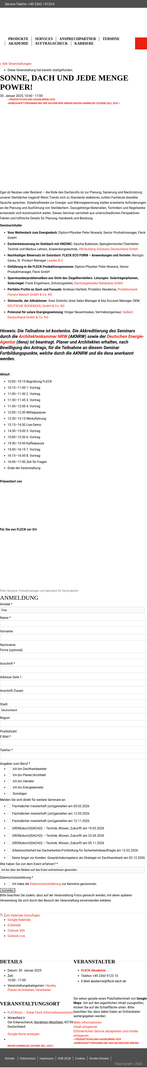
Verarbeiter (43, 990)
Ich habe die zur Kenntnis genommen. (54, 884)
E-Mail (5, 736)
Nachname (7, 645)
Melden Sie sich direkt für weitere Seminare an (32, 800)
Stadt (4, 704)
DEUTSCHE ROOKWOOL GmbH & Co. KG (36, 306)
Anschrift (7, 663)
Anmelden (8, 890)
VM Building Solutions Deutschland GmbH (108, 249)
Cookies (80, 1058)
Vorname (6, 631)
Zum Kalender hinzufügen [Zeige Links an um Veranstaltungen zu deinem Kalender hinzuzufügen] (22, 915)
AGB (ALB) (64, 1058)
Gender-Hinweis (99, 1058)
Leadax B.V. (55, 260)
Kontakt (10, 1058)
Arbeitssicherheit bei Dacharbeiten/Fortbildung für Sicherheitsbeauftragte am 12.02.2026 (75, 850)
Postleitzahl (8, 731)
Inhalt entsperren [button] (85, 1027)
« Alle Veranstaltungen (15, 64)
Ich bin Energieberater (28, 787)
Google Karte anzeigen (24, 1034)
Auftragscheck (51, 43)
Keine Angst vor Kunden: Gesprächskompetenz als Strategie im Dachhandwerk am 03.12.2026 (78, 858)
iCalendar (14, 925)
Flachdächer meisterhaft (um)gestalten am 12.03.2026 (51, 813)
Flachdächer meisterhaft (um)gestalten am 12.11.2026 (51, 821)
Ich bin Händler (23, 781)
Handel (50, 985)
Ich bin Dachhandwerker (30, 769)
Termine (111, 39)
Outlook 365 (16, 930)
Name (5, 618)
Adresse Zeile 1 (11, 677)
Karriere (84, 43)
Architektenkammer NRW (43, 336)
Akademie (18, 43)
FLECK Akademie (93, 970)
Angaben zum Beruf (15, 764)
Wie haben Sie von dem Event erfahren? (29, 864)
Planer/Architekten (21, 990)
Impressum (47, 1058)
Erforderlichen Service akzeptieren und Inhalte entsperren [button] (106, 1033)
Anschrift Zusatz (11, 691)
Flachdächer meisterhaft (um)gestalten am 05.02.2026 (51, 806)
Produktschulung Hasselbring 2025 (31, 99)
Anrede (6, 604)
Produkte (18, 39)
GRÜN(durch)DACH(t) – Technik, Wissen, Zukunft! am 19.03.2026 (58, 828)
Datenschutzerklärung (16, 877)
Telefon (6, 750)
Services (44, 39)
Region (5, 718)
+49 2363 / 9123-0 (41, 4)
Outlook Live (16, 936)
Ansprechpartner (77, 39)
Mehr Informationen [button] (88, 1022)
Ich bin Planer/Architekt (29, 775)
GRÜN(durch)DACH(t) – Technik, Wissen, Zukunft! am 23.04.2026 (58, 836)
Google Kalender (19, 920)
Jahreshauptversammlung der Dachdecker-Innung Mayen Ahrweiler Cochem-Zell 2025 (64, 103)
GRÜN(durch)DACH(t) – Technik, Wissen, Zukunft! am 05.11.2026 (58, 843)
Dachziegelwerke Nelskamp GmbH (98, 283)
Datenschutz (27, 1058)
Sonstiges (20, 793)
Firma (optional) (11, 650)
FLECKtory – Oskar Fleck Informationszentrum (40, 1012)
